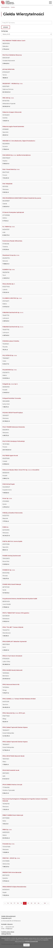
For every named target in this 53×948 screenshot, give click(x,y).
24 (38, 903)
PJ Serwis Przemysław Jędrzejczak (13, 212)
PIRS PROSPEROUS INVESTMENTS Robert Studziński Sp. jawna (22, 198)
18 (18, 903)
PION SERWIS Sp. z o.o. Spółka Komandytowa (17, 155)
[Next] (48, 903)
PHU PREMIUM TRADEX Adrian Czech (14, 40)
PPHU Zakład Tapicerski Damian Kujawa (15, 727)
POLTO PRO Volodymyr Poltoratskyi (14, 441)
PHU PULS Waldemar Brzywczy (12, 55)
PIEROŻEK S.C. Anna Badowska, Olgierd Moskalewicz (19, 141)
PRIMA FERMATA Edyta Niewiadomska (14, 886)
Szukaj (5, 27)
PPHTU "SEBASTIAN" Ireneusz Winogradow (16, 613)
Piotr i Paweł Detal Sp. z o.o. (11, 169)
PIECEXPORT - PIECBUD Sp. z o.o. (13, 83)
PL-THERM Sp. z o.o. (9, 226)
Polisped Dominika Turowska (12, 398)
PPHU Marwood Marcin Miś (11, 684)
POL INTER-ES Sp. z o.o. (10, 355)
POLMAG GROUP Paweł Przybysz (13, 412)
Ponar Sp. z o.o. (7, 498)
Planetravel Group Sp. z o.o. (11, 255)
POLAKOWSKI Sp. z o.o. (10, 369)
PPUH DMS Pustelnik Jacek (11, 770)
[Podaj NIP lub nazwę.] (26, 22)
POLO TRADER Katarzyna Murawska (14, 427)
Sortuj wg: (4, 31)
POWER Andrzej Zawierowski (12, 555)
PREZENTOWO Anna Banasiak (12, 872)
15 (7, 903)
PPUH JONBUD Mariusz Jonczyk (12, 784)
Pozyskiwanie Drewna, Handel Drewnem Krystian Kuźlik (20, 598)
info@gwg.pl (8, 928)
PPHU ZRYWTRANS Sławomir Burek (13, 756)
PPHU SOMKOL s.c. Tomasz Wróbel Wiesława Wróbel (19, 699)
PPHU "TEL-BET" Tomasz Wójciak (13, 627)
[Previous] (5, 903)
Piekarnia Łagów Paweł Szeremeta (13, 126)
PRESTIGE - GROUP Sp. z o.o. (11, 858)
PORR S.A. (5, 527)
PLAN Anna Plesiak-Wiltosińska (12, 241)
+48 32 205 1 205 (9, 926)
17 (14, 903)
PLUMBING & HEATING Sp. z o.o (12, 298)
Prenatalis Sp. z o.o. (9, 844)
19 (21, 903)
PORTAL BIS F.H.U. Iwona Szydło (12, 541)
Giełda (13, 7)
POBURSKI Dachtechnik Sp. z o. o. (13, 312)
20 (24, 903)
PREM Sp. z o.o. (7, 829)
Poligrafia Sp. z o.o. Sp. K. (10, 384)
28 (45, 903)
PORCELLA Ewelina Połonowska (12, 513)
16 (11, 903)
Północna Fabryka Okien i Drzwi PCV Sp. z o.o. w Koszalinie (21, 470)
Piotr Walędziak (7, 183)
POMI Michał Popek (9, 484)
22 (31, 903)
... (41, 903)
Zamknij (26, 945)
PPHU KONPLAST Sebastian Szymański (15, 641)
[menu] (50, 2)
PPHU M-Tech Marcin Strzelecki (12, 656)
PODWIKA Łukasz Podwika (11, 341)
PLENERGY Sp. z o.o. (9, 269)
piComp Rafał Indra (8, 69)
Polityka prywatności (31, 941)
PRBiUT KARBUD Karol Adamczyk (13, 815)
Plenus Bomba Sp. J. (9, 284)
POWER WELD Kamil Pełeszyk (12, 584)
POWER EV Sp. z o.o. (9, 570)
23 (35, 903)
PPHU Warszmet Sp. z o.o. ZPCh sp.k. (14, 713)
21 (28, 903)
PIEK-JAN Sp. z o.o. (8, 98)
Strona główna (5, 7)
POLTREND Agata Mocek (10, 455)
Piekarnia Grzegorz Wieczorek (12, 112)
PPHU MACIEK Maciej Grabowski (12, 670)
